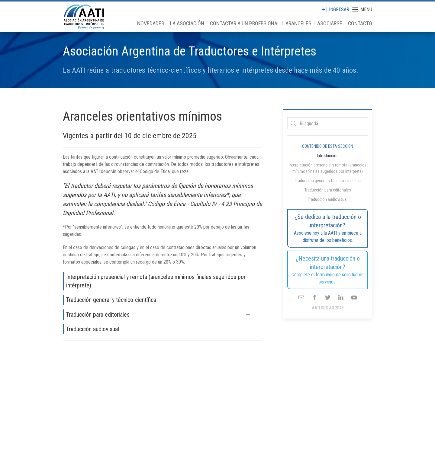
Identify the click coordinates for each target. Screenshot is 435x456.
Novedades (150, 23)
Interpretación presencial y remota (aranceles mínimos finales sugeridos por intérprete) (156, 281)
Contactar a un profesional (245, 23)
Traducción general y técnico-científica (111, 299)
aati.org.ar (84, 17)
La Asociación (187, 23)
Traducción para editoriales (98, 314)
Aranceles (298, 23)
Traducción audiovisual (92, 329)
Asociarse (329, 23)
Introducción (328, 155)
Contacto (360, 23)
